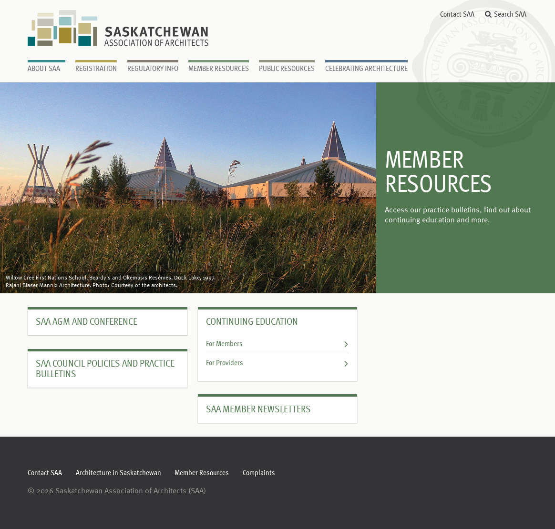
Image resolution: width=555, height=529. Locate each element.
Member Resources (202, 473)
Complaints (259, 473)
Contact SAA (457, 15)
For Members (277, 344)
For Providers (277, 363)
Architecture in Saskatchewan (118, 473)
